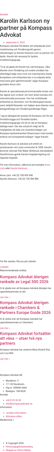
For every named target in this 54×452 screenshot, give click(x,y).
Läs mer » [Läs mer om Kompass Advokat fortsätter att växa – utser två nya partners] (5, 358)
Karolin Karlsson (19, 168)
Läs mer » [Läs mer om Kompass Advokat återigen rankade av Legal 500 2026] (5, 297)
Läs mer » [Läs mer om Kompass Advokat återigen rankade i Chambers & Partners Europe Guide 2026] (5, 328)
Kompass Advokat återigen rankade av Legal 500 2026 (24, 279)
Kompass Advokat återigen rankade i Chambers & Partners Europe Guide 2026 (25, 307)
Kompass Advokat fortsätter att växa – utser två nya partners (25, 338)
